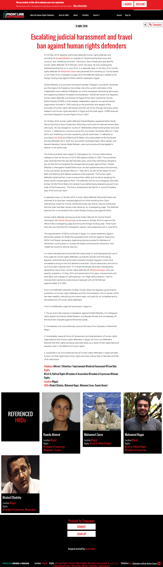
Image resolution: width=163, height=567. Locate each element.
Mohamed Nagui (97, 270)
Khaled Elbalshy (63, 58)
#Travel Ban (111, 366)
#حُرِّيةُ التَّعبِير (113, 563)
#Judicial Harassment (95, 366)
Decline (140, 4)
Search (96, 15)
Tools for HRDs (64, 15)
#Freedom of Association (77, 374)
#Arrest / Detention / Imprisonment (69, 366)
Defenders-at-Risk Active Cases (143, 563)
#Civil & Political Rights (55, 374)
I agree (128, 4)
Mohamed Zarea (68, 71)
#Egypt (55, 381)
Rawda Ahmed (65, 220)
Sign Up (128, 15)
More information (80, 5)
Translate (157, 24)
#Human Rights (61, 563)
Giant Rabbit (90, 548)
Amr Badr (58, 137)
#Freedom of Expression (99, 374)
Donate (119, 15)
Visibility (85, 15)
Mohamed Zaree (87, 385)
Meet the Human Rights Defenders (42, 15)
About (75, 15)
